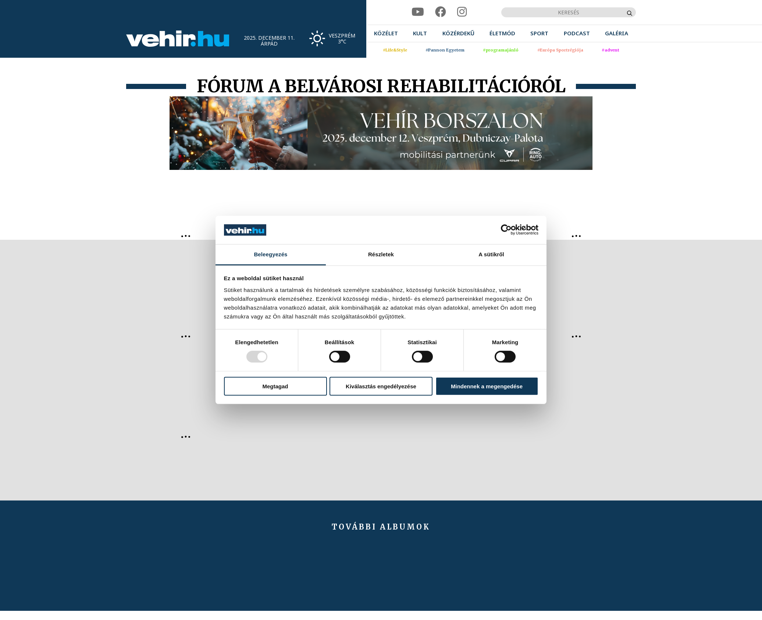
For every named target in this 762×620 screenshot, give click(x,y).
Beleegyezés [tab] (270, 254)
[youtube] (418, 12)
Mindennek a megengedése (487, 386)
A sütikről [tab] (491, 254)
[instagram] (462, 12)
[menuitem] (386, 33)
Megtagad (275, 386)
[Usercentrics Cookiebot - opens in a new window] (506, 229)
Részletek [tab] (381, 254)
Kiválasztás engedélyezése (381, 386)
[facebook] (440, 12)
